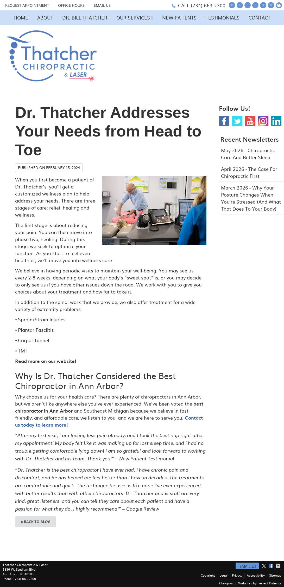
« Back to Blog (36, 521)
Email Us (102, 5)
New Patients (179, 17)
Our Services (133, 17)
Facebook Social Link (224, 121)
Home (21, 17)
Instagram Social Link (263, 121)
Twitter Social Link (237, 121)
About (45, 17)
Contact (259, 17)
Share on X (264, 566)
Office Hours (71, 5)
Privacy (237, 575)
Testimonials (222, 17)
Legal (223, 575)
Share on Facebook (271, 566)
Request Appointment (27, 5)
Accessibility (256, 575)
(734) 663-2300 (208, 5)
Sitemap (275, 575)
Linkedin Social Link (276, 121)
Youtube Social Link (250, 121)
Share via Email (278, 566)
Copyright (208, 575)
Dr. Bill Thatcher (84, 17)
